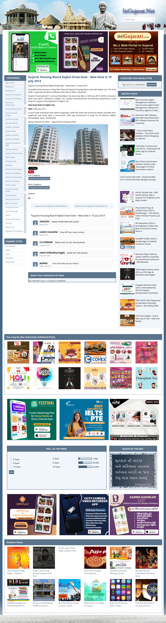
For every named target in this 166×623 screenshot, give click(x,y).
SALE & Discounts (15, 199)
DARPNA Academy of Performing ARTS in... (16, 604)
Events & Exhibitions (15, 98)
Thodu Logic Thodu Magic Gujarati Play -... (68, 549)
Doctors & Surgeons (15, 94)
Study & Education (15, 219)
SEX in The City (15, 203)
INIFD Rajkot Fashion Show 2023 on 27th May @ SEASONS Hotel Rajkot (147, 272)
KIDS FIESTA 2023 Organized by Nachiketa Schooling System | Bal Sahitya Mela (148, 303)
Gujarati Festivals (15, 139)
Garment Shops (15, 123)
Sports (15, 215)
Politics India (15, 185)
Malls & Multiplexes (15, 173)
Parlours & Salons (15, 181)
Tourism (15, 223)
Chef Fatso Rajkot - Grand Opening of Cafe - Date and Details (148, 318)
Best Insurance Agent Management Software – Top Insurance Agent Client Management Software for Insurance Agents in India (147, 105)
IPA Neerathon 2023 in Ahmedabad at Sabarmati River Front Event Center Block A (147, 227)
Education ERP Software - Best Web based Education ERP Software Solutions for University (147, 119)
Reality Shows (15, 195)
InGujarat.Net (15, 161)
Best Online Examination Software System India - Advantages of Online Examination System (146, 165)
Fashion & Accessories (15, 103)
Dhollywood (15, 90)
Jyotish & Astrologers (15, 169)
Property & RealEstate (15, 190)
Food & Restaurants (15, 109)
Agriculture (15, 83)
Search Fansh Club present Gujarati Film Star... (42, 573)
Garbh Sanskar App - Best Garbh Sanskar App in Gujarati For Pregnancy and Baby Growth (148, 196)
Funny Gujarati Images (15, 113)
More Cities (10, 262)
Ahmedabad (10, 246)
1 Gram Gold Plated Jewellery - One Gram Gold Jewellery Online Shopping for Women (147, 134)
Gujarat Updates (15, 135)
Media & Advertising (15, 177)
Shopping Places (15, 207)
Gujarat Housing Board (39, 178)
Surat (7, 254)
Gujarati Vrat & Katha (15, 153)
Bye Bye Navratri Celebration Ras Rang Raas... (145, 573)
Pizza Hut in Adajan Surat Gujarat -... (92, 572)
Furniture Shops (15, 119)
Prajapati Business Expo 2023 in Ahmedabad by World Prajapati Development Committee (147, 289)
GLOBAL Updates (15, 127)
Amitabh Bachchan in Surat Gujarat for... (145, 604)
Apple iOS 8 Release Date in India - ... (118, 604)
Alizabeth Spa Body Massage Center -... (118, 572)
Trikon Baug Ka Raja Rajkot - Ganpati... (16, 572)
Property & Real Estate (39, 187)
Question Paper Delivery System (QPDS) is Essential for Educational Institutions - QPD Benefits (147, 258)
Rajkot (8, 250)
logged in (44, 280)
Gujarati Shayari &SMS (15, 144)
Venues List (15, 227)
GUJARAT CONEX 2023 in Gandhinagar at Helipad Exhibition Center (146, 241)
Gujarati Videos (15, 149)
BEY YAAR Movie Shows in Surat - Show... (69, 604)
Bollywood (15, 87)
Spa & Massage (15, 211)
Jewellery (15, 165)
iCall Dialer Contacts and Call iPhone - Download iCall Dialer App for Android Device (148, 150)
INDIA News (15, 157)
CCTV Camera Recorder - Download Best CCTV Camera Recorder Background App (138, 178)
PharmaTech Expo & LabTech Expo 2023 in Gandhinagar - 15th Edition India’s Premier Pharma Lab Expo (148, 213)
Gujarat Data (15, 131)
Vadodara (9, 258)
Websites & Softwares (15, 231)
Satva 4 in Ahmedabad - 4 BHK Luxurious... (43, 604)
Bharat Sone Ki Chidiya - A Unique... (94, 604)
